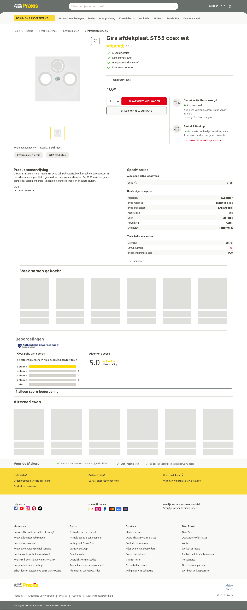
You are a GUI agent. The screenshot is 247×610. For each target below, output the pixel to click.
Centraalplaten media (28, 155)
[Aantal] (113, 101)
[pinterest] (34, 508)
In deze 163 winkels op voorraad (202, 140)
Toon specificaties (118, 79)
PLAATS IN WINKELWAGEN (144, 101)
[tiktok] (40, 508)
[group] (71, 18)
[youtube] (21, 508)
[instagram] (27, 508)
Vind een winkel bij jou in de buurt (182, 481)
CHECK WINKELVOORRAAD (136, 110)
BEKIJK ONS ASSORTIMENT (34, 18)
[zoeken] (174, 6)
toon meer (137, 261)
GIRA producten (57, 155)
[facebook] (16, 508)
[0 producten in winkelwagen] (229, 6)
